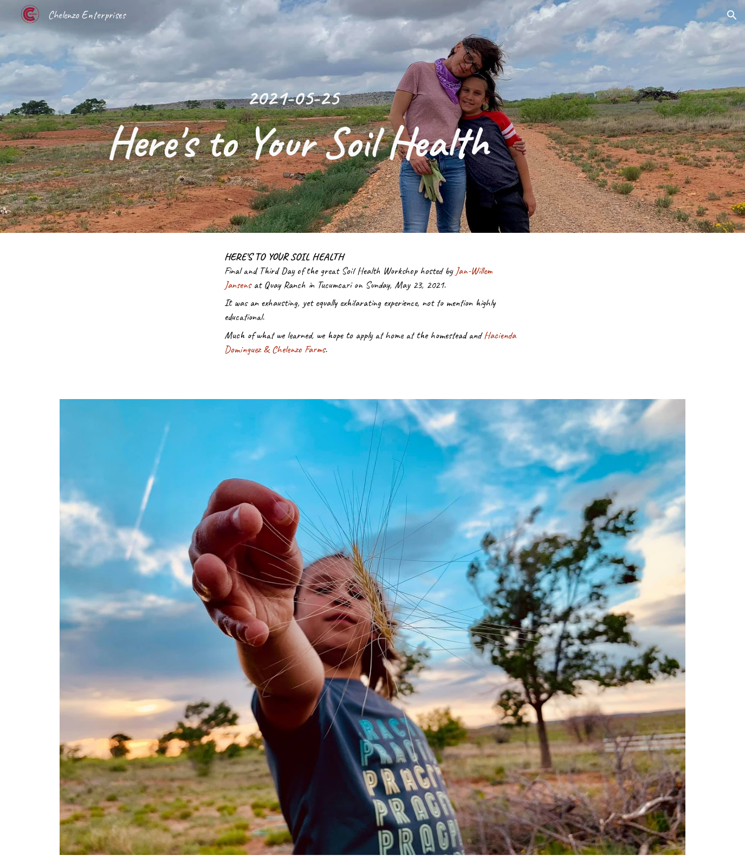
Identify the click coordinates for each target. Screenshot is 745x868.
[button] (732, 15)
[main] (292, 116)
